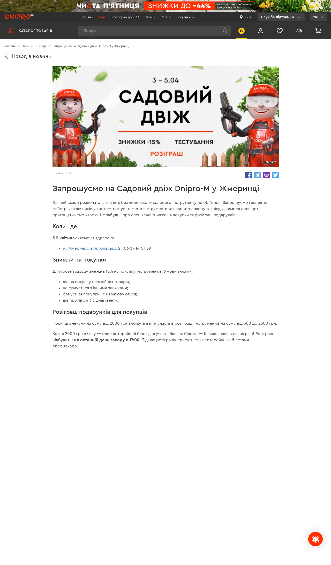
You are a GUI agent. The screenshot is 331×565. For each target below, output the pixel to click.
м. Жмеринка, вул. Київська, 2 (92, 248)
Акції (102, 17)
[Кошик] (318, 30)
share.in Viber (266, 175)
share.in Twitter (275, 175)
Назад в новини (27, 56)
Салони (150, 17)
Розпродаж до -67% (125, 17)
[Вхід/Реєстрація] (260, 30)
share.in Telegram (257, 175)
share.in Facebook (248, 175)
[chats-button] (315, 539)
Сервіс (166, 17)
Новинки (86, 17)
